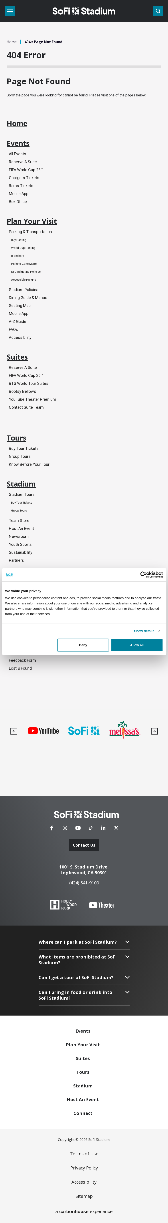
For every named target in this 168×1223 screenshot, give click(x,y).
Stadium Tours (22, 494)
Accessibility (20, 337)
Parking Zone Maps (24, 263)
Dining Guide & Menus (28, 297)
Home (12, 41)
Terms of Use (84, 1153)
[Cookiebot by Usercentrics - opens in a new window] (143, 574)
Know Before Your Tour (29, 464)
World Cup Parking (23, 247)
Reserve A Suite (23, 161)
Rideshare (17, 255)
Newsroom (19, 536)
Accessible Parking (23, 279)
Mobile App (18, 193)
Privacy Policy (84, 1167)
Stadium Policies (23, 289)
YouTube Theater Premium (32, 399)
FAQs (13, 329)
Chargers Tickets (24, 177)
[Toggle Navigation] (10, 11)
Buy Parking (18, 240)
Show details (144, 631)
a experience (84, 1211)
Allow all (137, 645)
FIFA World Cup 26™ (26, 169)
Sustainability (20, 552)
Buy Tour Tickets (24, 448)
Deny (83, 645)
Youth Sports (20, 544)
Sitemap (84, 1196)
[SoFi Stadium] (87, 815)
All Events (17, 153)
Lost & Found (20, 668)
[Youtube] (78, 829)
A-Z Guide (17, 321)
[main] (84, 354)
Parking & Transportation (30, 231)
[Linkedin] (103, 829)
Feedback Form (22, 660)
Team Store (19, 520)
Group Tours (20, 456)
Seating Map (20, 305)
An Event (83, 1099)
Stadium (21, 484)
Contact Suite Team (26, 407)
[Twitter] (116, 829)
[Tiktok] (90, 826)
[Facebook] (51, 829)
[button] (14, 731)
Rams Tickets (21, 185)
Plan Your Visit (32, 221)
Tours (16, 438)
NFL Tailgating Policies (26, 271)
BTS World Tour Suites (28, 383)
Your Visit (83, 1045)
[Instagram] (65, 829)
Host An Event (21, 528)
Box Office (18, 201)
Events (18, 143)
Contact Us (84, 845)
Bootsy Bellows (22, 391)
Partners (16, 560)
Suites (17, 357)
